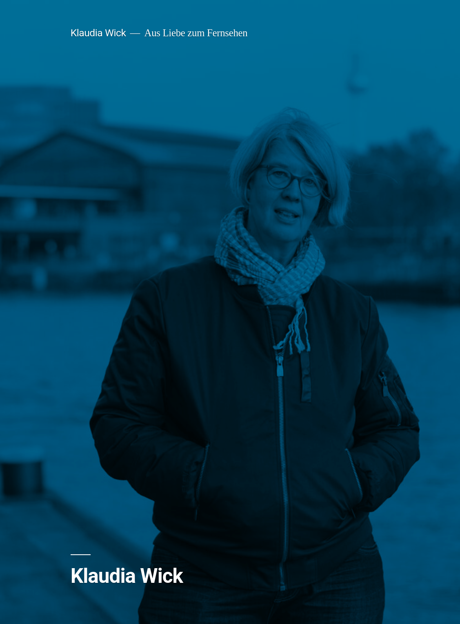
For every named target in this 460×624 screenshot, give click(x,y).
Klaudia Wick (98, 33)
